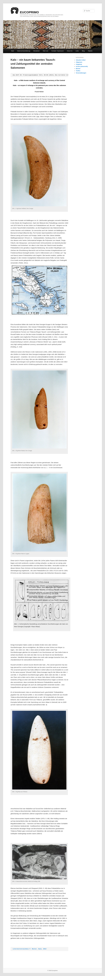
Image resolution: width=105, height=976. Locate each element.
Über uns (45, 51)
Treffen (78, 71)
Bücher (78, 68)
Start (12, 51)
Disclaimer (36, 51)
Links (77, 51)
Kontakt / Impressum (57, 51)
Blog (83, 51)
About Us (69, 51)
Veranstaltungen (81, 73)
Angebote (79, 64)
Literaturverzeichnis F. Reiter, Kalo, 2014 (29, 949)
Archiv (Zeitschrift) (82, 66)
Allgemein (79, 62)
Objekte (90, 51)
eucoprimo (29, 12)
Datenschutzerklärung (23, 51)
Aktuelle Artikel (81, 60)
